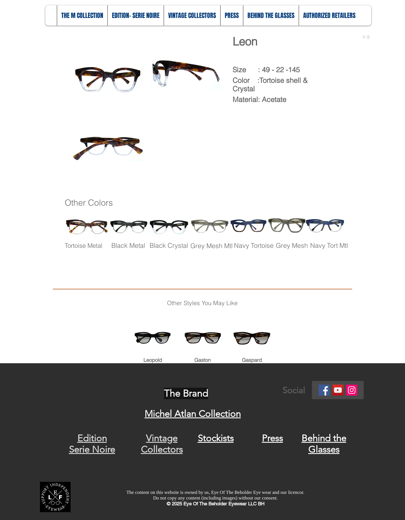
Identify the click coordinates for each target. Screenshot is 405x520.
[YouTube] (337, 390)
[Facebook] (324, 390)
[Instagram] (351, 390)
